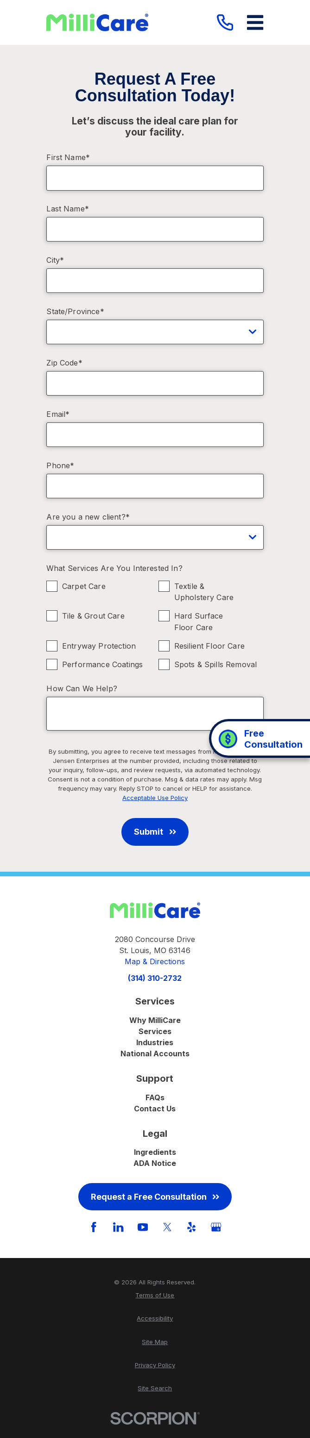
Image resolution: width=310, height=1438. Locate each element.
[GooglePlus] (216, 1227)
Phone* (60, 465)
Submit (155, 832)
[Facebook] (94, 1227)
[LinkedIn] (118, 1227)
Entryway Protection (99, 646)
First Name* (68, 157)
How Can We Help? (81, 688)
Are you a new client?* (88, 517)
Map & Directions (155, 961)
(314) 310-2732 (155, 978)
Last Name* (67, 209)
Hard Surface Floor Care (198, 621)
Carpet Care (84, 585)
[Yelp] (191, 1227)
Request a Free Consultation (155, 1197)
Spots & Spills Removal (215, 664)
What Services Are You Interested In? (114, 568)
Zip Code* (64, 363)
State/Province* (75, 311)
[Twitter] (167, 1227)
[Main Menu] (255, 22)
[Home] (97, 22)
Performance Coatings (102, 664)
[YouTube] (143, 1227)
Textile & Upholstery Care (204, 591)
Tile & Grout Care (93, 615)
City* (55, 260)
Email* (58, 414)
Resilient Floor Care (209, 646)
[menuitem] (154, 1295)
